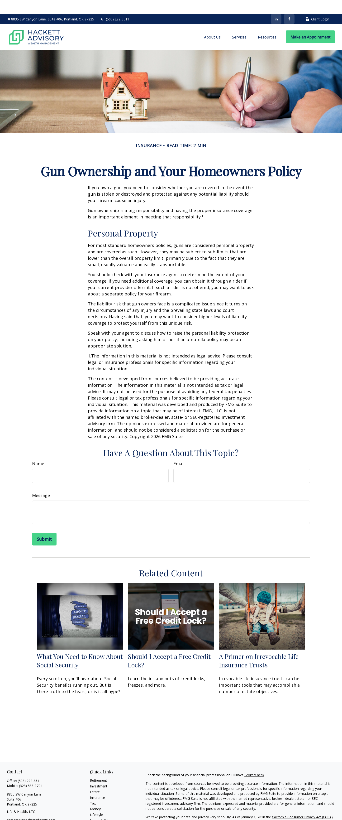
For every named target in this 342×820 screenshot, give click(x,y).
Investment (98, 772)
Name (38, 449)
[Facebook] (289, 5)
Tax (93, 789)
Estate (95, 777)
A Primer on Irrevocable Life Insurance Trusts (259, 646)
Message (41, 481)
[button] (212, 23)
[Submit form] (44, 524)
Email (179, 449)
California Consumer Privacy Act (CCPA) (302, 803)
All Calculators (101, 817)
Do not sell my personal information (285, 808)
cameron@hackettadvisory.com (31, 805)
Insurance (97, 783)
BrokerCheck (254, 760)
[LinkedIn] (276, 5)
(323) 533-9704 (30, 771)
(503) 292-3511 (114, 5)
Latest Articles (101, 806)
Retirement (98, 766)
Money (95, 794)
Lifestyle (96, 800)
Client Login (317, 5)
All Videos (97, 812)
